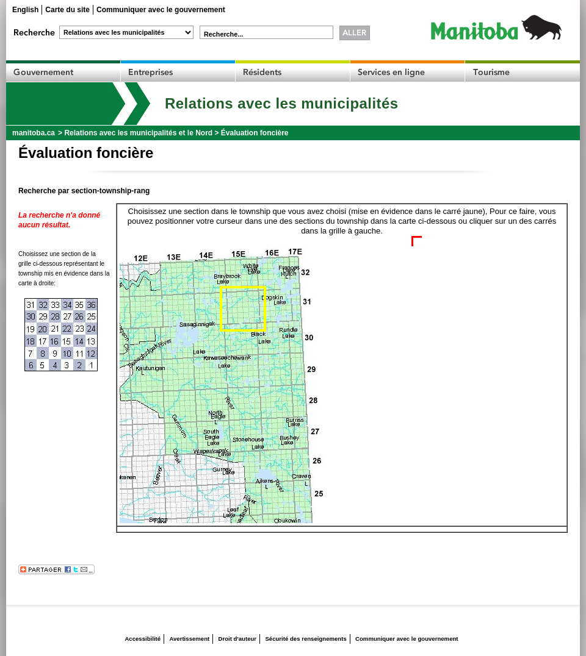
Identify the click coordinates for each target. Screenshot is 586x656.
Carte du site (67, 9)
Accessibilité (143, 638)
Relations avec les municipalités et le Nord (138, 133)
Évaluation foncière (255, 133)
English (25, 9)
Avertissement (189, 638)
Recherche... (223, 34)
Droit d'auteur (238, 638)
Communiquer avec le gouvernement (160, 9)
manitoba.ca (33, 133)
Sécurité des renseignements (305, 638)
